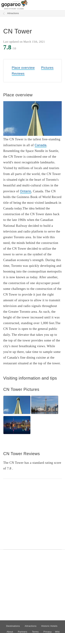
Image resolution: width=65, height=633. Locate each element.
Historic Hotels (49, 626)
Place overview (23, 67)
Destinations (13, 626)
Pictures (47, 67)
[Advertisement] (32, 514)
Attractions (13, 13)
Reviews (18, 73)
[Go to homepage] (14, 6)
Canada (40, 145)
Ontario (25, 191)
